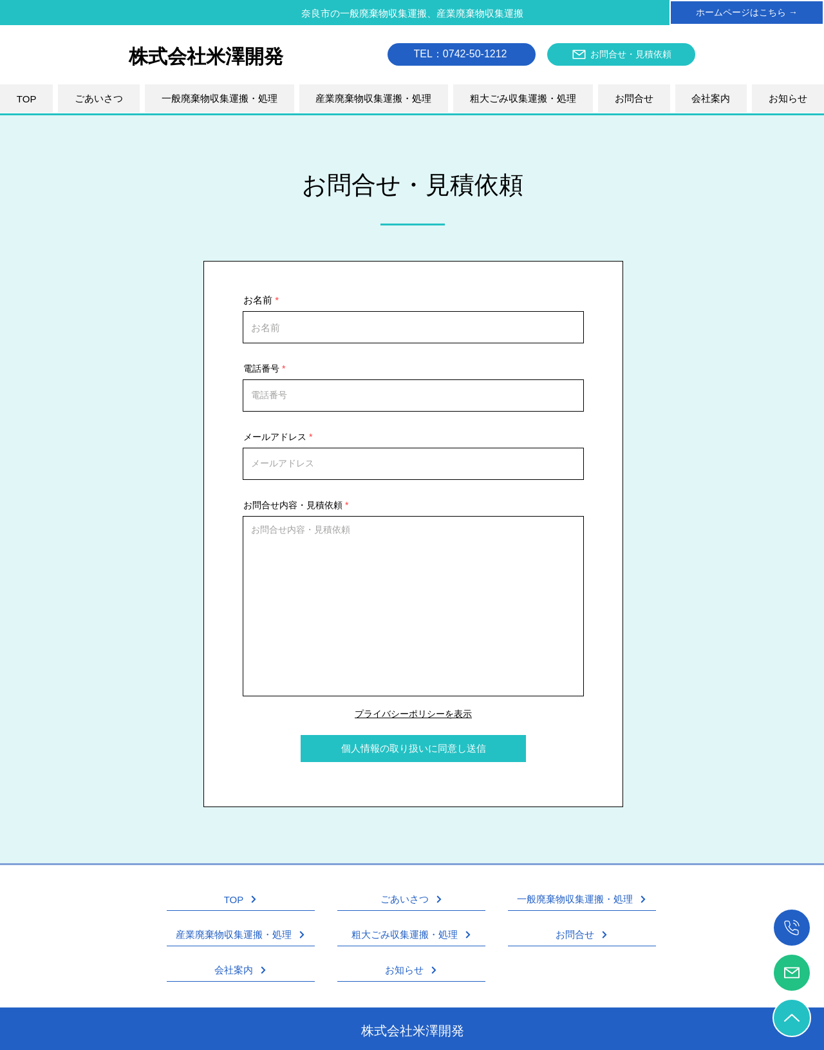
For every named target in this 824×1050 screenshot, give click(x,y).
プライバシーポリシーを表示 (413, 714)
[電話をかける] (791, 927)
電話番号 (261, 368)
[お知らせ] (411, 970)
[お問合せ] (582, 935)
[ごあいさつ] (411, 899)
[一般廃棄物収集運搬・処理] (582, 899)
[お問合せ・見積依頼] (621, 54)
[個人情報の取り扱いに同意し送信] (413, 748)
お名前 (257, 300)
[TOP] (241, 899)
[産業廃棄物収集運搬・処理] (241, 935)
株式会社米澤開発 (412, 1031)
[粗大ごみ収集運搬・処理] (411, 935)
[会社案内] (241, 970)
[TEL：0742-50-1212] (462, 54)
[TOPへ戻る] (791, 1017)
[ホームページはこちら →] (747, 12)
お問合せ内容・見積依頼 (292, 505)
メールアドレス (274, 436)
